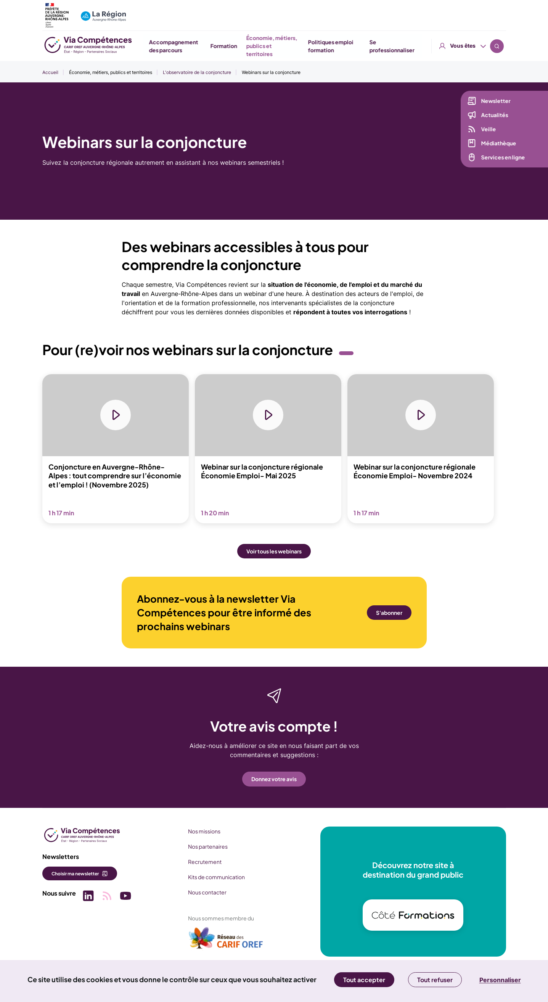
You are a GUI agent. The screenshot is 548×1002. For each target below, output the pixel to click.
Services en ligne (502, 157)
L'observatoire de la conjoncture (197, 72)
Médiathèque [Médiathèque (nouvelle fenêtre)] (497, 143)
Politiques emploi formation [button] (414, 46)
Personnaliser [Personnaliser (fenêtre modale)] (500, 980)
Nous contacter (206, 892)
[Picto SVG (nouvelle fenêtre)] (88, 897)
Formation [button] (307, 45)
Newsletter (494, 101)
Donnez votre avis (274, 779)
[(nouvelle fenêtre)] (225, 941)
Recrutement (204, 861)
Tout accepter (364, 980)
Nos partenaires (207, 846)
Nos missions (203, 831)
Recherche (497, 11)
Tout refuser (435, 980)
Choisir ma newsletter (75, 874)
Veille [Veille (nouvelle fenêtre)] (487, 129)
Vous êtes (463, 11)
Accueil (50, 72)
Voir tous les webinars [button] (274, 551)
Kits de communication (215, 876)
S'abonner (389, 613)
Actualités (493, 115)
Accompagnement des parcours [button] (257, 46)
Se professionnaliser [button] (475, 46)
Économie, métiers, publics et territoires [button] (355, 45)
